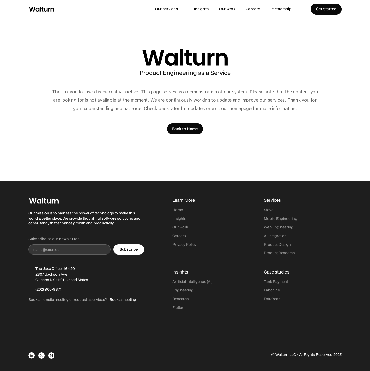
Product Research (279, 252)
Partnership (280, 9)
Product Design (277, 244)
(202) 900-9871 (48, 289)
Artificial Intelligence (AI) (192, 281)
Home (177, 209)
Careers (253, 9)
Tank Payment (276, 281)
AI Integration (275, 235)
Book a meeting (122, 299)
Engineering (182, 290)
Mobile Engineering (280, 218)
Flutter (177, 307)
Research (180, 298)
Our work (227, 9)
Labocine (272, 290)
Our (176, 226)
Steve (268, 209)
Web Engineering (278, 226)
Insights (201, 9)
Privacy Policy (184, 244)
